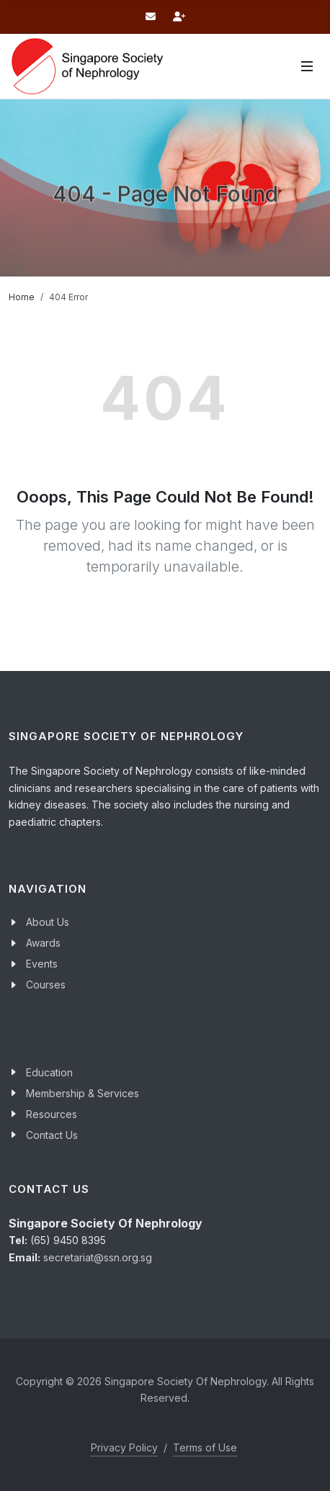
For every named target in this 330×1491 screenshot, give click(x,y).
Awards (43, 943)
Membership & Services (82, 1093)
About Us (47, 922)
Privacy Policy (124, 1447)
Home (22, 297)
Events (42, 964)
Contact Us (52, 1135)
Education (49, 1072)
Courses (46, 984)
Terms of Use (205, 1447)
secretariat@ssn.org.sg (97, 1257)
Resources (51, 1114)
